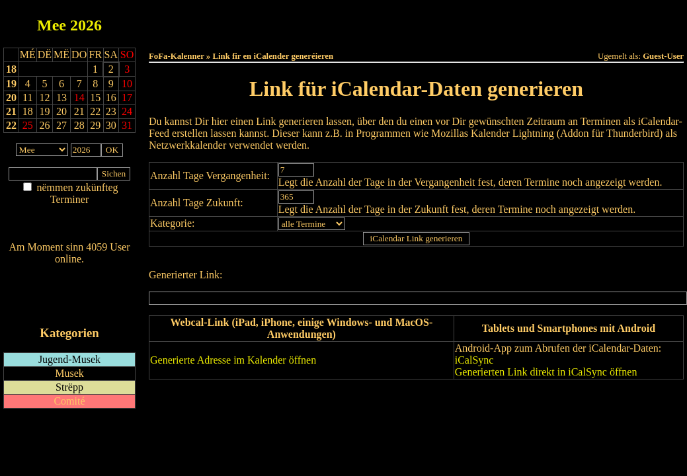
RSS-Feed (70, 295)
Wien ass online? (69, 272)
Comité (69, 401)
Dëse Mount (416, 20)
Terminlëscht (564, 20)
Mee (51, 25)
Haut (268, 20)
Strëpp (69, 387)
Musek (69, 373)
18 (11, 69)
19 (11, 83)
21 (11, 111)
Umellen (416, 33)
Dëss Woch (342, 20)
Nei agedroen (69, 225)
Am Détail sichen (69, 212)
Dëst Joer (490, 20)
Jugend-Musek (69, 359)
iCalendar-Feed (69, 307)
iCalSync (474, 360)
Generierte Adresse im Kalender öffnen (233, 360)
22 (11, 125)
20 (11, 97)
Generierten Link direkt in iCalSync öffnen (546, 371)
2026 (86, 25)
